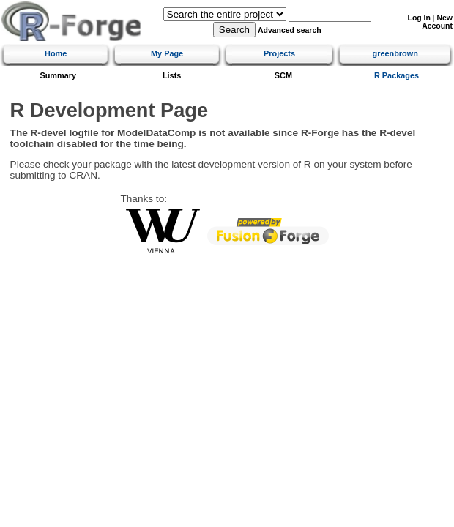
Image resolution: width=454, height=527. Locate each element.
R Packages (396, 75)
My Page (167, 53)
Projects (279, 53)
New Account (437, 22)
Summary (58, 75)
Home (56, 53)
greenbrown (395, 53)
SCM (283, 75)
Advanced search (289, 30)
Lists (172, 75)
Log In (419, 18)
